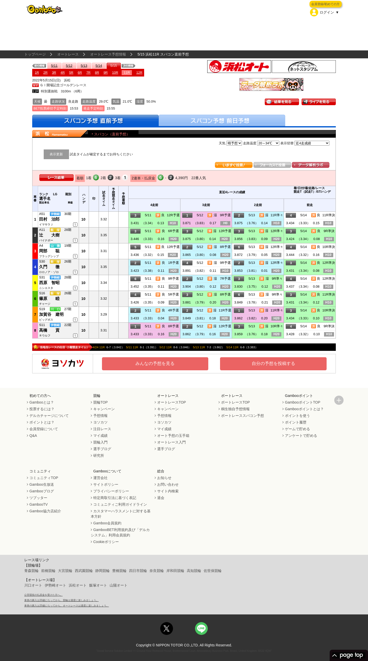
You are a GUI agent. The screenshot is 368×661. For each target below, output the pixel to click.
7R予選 (225, 278)
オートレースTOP (171, 402)
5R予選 (173, 294)
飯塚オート (98, 585)
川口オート (33, 585)
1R (37, 72)
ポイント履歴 (295, 422)
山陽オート (119, 585)
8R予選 (225, 247)
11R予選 (225, 310)
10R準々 (276, 326)
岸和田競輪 (175, 571)
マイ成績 (100, 436)
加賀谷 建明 (51, 314)
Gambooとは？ (41, 402)
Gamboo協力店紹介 (45, 511)
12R (139, 72)
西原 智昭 (49, 282)
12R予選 (173, 215)
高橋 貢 (49, 330)
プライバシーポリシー (111, 491)
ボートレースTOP (235, 402)
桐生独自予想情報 (235, 409)
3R (54, 72)
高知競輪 (194, 571)
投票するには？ (41, 409)
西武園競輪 (84, 571)
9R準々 (277, 278)
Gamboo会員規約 (107, 523)
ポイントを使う (297, 416)
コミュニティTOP (43, 478)
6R (80, 72)
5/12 (69, 66)
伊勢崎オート (55, 585)
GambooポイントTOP (302, 402)
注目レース (102, 429)
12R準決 (328, 263)
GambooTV (38, 504)
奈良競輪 (157, 571)
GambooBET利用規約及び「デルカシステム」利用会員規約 (120, 532)
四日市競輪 (138, 571)
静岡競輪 (102, 571)
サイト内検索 (168, 491)
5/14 (99, 66)
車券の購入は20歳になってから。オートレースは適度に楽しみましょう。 (66, 605)
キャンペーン (104, 409)
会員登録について (43, 429)
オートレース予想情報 (108, 54)
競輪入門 (100, 442)
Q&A (33, 436)
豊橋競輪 (119, 571)
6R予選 (173, 231)
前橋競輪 (48, 571)
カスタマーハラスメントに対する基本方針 (121, 513)
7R (88, 72)
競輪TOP (100, 402)
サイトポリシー (105, 484)
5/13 (84, 66)
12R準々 (276, 231)
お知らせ (164, 478)
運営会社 (100, 478)
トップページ (35, 54)
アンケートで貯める (301, 436)
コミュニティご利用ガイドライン (120, 504)
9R (105, 72)
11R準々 (276, 215)
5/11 (54, 66)
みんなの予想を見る (155, 363)
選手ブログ (102, 449)
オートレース (68, 54)
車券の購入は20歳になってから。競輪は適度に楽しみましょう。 (61, 600)
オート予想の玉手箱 (173, 436)
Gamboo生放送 (41, 484)
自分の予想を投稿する (273, 363)
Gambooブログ (41, 491)
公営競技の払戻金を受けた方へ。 (43, 594)
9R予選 (225, 215)
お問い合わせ (168, 484)
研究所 (98, 455)
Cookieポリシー (106, 542)
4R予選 (173, 310)
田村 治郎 (49, 219)
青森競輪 (31, 571)
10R (115, 72)
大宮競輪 (65, 571)
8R (97, 72)
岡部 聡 (49, 251)
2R (45, 72)
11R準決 (328, 215)
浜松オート (78, 585)
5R (71, 72)
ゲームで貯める (297, 429)
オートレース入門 (171, 442)
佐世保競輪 (213, 571)
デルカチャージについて (49, 416)
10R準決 (328, 247)
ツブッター (38, 498)
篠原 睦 (49, 298)
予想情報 (100, 416)
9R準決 (329, 231)
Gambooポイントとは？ (304, 409)
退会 (160, 498)
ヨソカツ (100, 422)
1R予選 (173, 263)
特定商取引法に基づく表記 (114, 498)
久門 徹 (49, 267)
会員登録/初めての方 (325, 4)
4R (63, 72)
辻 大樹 (49, 235)
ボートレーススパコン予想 (242, 416)
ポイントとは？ (41, 422)
